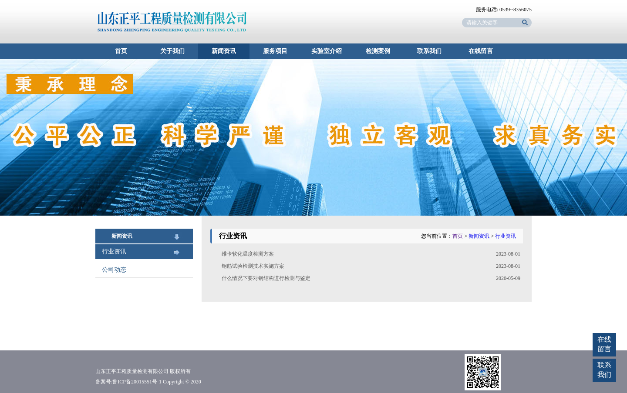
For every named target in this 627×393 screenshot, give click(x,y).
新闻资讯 (224, 51)
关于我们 (172, 51)
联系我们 (429, 51)
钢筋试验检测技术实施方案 (253, 266)
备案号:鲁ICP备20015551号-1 (128, 382)
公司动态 (114, 269)
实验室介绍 (326, 51)
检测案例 (378, 51)
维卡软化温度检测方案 (248, 254)
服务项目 (275, 51)
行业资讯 (114, 251)
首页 (121, 51)
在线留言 (481, 51)
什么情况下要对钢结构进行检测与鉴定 (266, 278)
